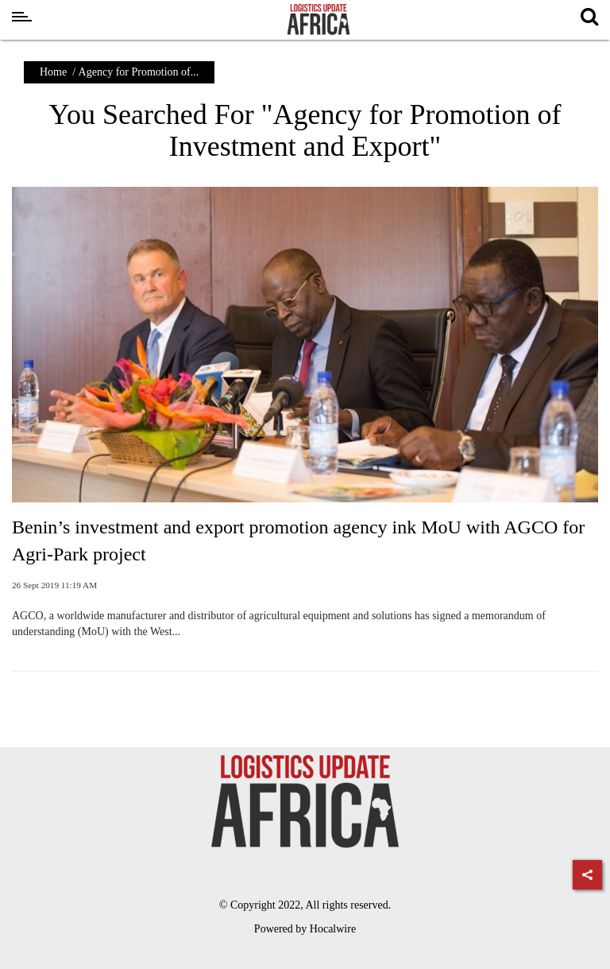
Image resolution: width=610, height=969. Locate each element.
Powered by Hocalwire (305, 929)
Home (53, 72)
